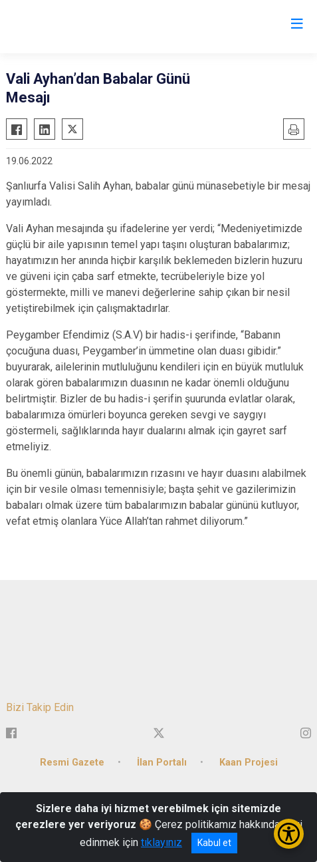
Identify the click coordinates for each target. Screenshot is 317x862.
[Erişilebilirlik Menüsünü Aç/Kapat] (289, 834)
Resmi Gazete (72, 762)
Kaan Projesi (248, 762)
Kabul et (214, 842)
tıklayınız (161, 842)
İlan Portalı (162, 762)
